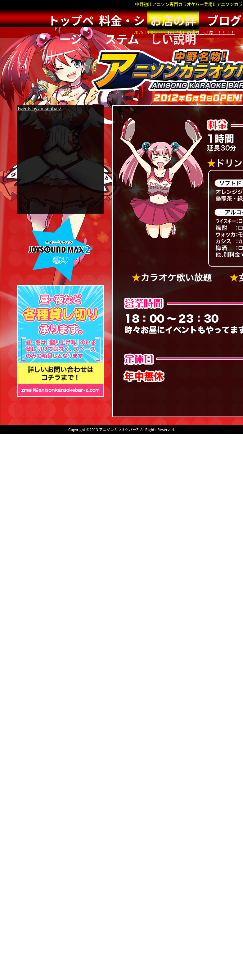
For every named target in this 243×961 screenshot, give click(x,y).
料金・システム (122, 17)
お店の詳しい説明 (173, 17)
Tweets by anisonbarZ (39, 108)
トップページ (71, 17)
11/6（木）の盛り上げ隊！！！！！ (200, 32)
